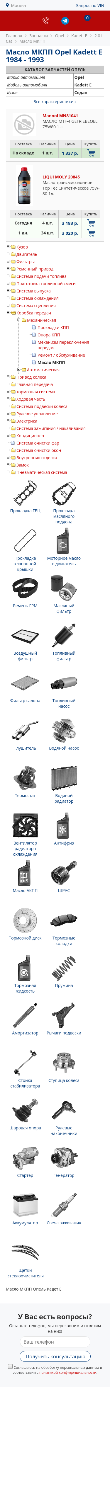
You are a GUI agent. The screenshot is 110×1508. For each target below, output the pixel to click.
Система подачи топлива (41, 276)
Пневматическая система (41, 472)
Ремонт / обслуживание (61, 355)
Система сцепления (36, 305)
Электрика (26, 421)
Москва (18, 5)
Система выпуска (33, 291)
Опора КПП (49, 335)
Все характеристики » (55, 101)
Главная (14, 35)
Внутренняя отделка (36, 457)
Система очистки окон (38, 450)
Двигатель (26, 254)
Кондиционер (30, 435)
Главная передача (34, 384)
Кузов (22, 247)
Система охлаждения (37, 298)
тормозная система (35, 391)
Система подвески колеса (41, 406)
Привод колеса (31, 377)
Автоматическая (43, 369)
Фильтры (25, 261)
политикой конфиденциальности (68, 1372)
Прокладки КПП (53, 327)
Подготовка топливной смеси (46, 283)
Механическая (41, 320)
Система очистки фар (37, 443)
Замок (22, 465)
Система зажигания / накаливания (51, 428)
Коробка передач (33, 313)
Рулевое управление (37, 413)
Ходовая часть (30, 399)
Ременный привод (34, 269)
